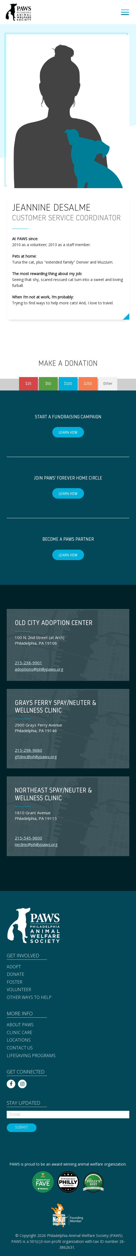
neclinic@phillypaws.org (36, 844)
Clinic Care (19, 1032)
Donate (15, 974)
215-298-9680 (28, 750)
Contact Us (20, 1048)
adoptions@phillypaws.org (39, 669)
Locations (19, 1040)
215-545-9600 (28, 838)
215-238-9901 (28, 662)
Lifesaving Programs (31, 1055)
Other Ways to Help (29, 997)
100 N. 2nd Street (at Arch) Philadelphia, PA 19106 (39, 640)
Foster (14, 982)
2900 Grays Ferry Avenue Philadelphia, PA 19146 (38, 727)
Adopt (14, 967)
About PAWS (20, 1025)
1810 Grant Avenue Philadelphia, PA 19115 (36, 815)
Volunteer (19, 989)
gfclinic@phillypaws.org (36, 756)
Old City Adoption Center (54, 623)
